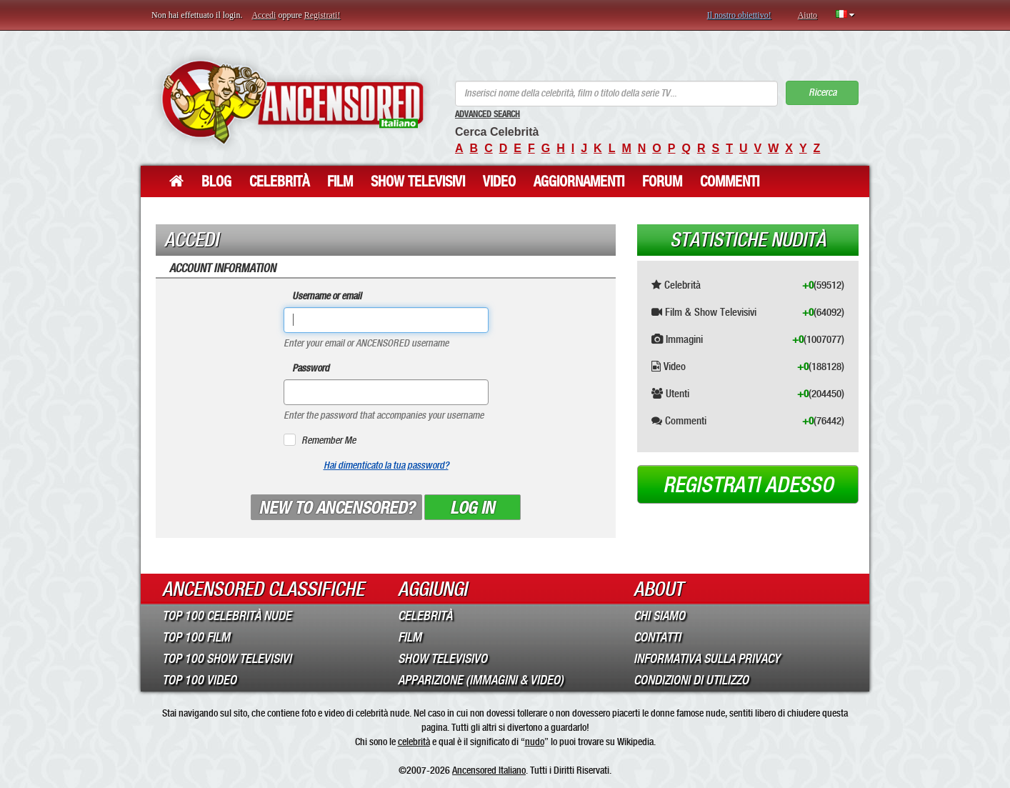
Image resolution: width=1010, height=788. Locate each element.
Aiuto (807, 15)
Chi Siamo (659, 616)
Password (310, 368)
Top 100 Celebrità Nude (226, 616)
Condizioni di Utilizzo (691, 680)
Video (499, 181)
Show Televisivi (418, 181)
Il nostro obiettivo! (739, 15)
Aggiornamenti (579, 181)
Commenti (729, 181)
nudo (534, 741)
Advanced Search (487, 114)
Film (340, 181)
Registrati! (322, 15)
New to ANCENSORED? (336, 508)
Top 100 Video (199, 680)
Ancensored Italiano (489, 770)
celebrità (414, 741)
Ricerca (822, 92)
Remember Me (328, 440)
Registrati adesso (748, 485)
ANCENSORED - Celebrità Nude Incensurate (292, 102)
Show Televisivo (442, 659)
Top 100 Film (196, 637)
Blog (216, 181)
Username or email (326, 296)
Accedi (263, 15)
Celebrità (279, 181)
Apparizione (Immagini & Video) (481, 680)
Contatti (657, 637)
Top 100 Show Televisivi (226, 659)
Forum (662, 181)
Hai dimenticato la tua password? (386, 465)
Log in (472, 508)
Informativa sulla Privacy (707, 659)
